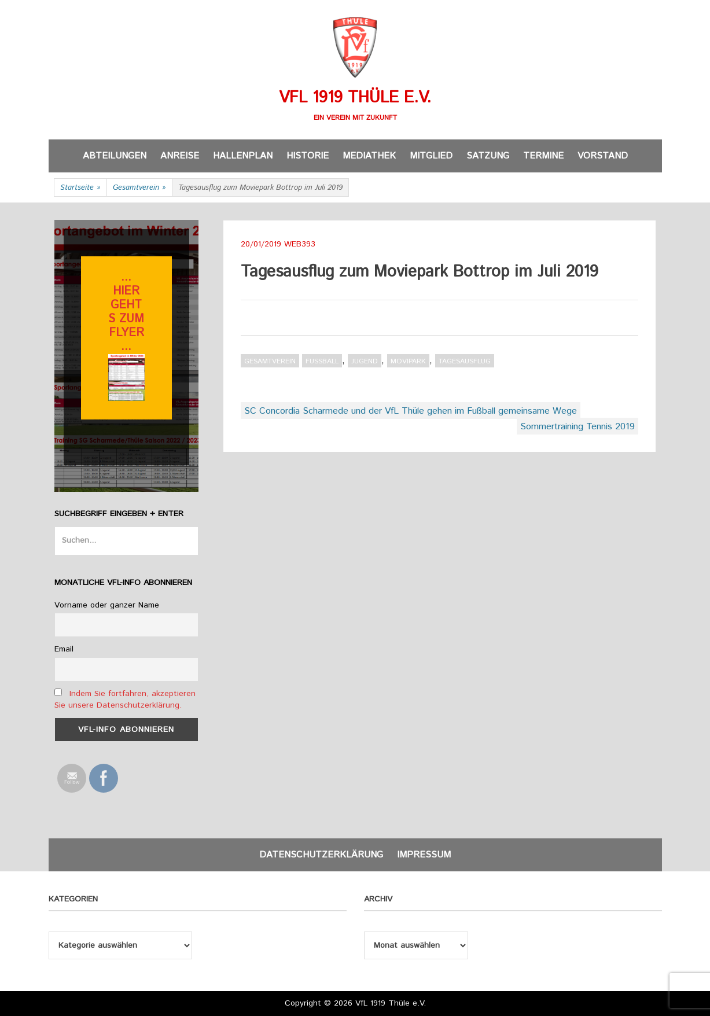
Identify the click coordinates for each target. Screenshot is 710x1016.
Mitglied (431, 156)
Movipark (408, 361)
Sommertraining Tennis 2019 (577, 426)
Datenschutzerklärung (321, 855)
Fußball (322, 361)
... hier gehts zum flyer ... (126, 312)
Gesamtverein (139, 188)
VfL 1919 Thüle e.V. (355, 97)
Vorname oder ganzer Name (106, 605)
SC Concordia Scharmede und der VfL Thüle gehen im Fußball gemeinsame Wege (410, 411)
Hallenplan (243, 156)
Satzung (487, 156)
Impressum (424, 855)
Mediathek (369, 156)
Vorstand (602, 156)
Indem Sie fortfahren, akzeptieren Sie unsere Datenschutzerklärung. (125, 699)
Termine (543, 156)
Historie (307, 156)
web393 (299, 244)
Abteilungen (114, 156)
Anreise (179, 156)
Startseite (80, 188)
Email (63, 649)
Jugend (364, 361)
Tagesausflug (465, 361)
